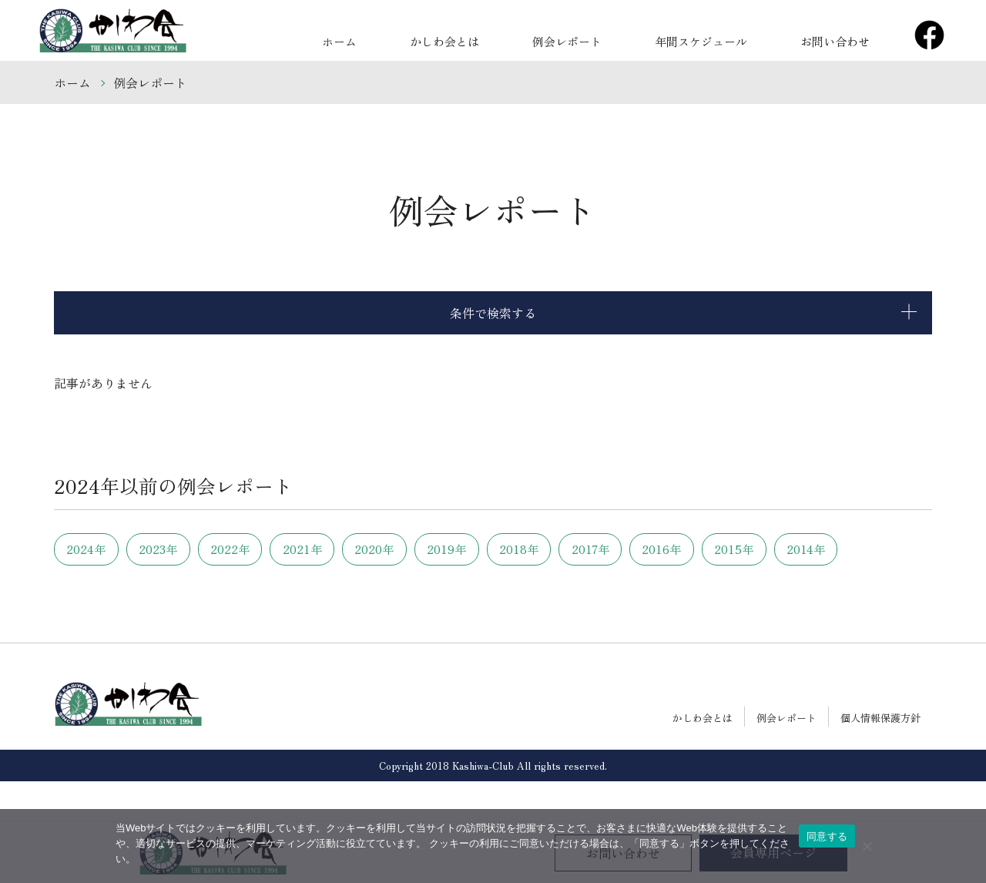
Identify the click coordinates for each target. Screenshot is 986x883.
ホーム (418, 38)
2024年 (94, 549)
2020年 (449, 549)
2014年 (183, 589)
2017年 (716, 549)
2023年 (183, 549)
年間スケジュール (726, 38)
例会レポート (609, 38)
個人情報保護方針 (880, 757)
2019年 (538, 549)
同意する (827, 836)
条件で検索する (493, 313)
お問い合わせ (843, 38)
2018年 (627, 549)
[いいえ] (866, 846)
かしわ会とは (505, 38)
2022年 (271, 549)
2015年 (94, 589)
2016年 (804, 549)
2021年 (360, 549)
